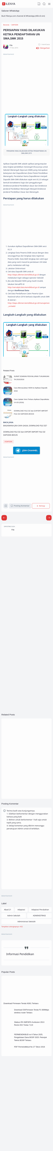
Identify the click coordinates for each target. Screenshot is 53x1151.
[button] (43, 50)
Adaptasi (21, 965)
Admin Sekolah (13, 971)
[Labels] (26, 983)
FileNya (9, 3)
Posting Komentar (21, 549)
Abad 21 (7, 965)
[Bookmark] (6, 550)
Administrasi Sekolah (26, 978)
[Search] (44, 4)
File (14, 575)
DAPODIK (9, 484)
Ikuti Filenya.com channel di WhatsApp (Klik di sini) (23, 16)
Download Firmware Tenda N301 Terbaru (23, 1062)
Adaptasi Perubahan (40, 965)
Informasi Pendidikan (20, 1012)
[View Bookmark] (38, 4)
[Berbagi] (41, 549)
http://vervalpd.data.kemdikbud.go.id (25, 314)
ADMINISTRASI (39, 971)
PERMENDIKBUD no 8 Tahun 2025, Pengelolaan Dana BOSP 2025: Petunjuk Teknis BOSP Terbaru (31, 1099)
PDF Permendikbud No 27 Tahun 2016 (32, 1110)
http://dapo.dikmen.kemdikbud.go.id (25, 297)
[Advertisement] (26, 85)
